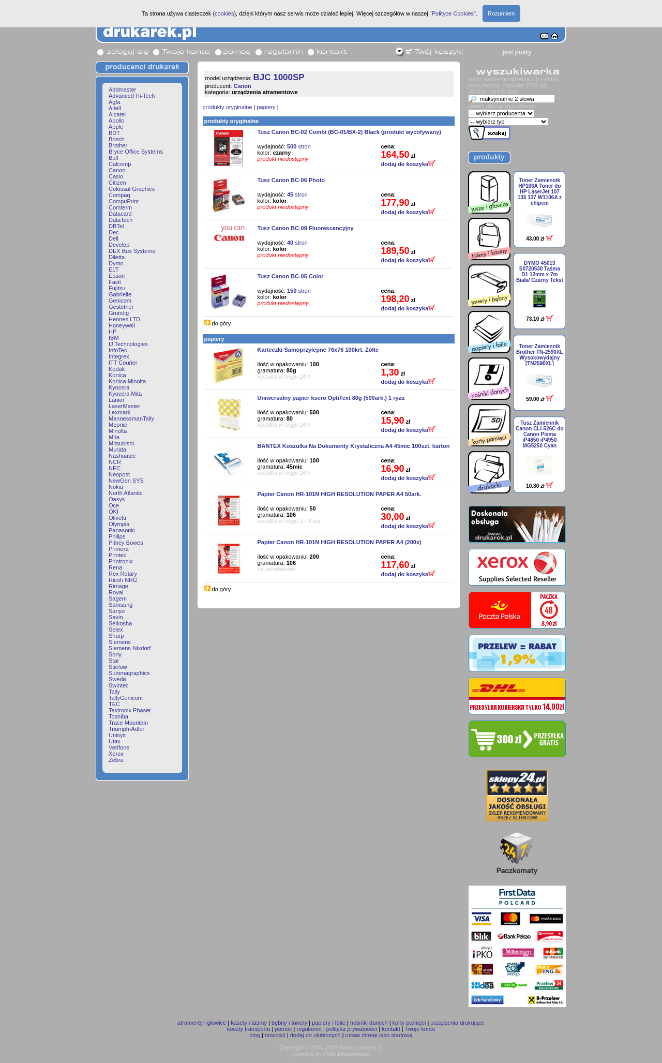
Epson (117, 276)
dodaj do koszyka (408, 164)
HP (112, 331)
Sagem (118, 598)
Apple (116, 127)
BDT (114, 133)
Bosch (117, 139)
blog (254, 1035)
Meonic (118, 425)
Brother (118, 145)
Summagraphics (129, 673)
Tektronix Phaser (130, 710)
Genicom (120, 300)
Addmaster (122, 89)
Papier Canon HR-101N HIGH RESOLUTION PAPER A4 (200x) (340, 542)
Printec (117, 555)
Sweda (117, 679)
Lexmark (119, 412)
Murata (117, 449)
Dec (114, 232)
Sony (115, 654)
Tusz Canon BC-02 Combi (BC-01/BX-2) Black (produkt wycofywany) (350, 132)
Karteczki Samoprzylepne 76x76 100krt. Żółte (318, 350)
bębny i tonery (289, 1023)
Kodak (117, 369)
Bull (113, 158)
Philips (117, 536)
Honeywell (122, 325)
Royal (116, 592)
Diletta (117, 257)
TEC (114, 704)
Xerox (116, 754)
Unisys (117, 735)
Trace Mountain (128, 723)
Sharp (116, 636)
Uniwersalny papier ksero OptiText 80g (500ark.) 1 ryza (331, 398)
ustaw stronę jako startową (379, 1035)
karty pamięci (409, 1023)
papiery (266, 107)
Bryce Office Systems (136, 151)
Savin (116, 617)
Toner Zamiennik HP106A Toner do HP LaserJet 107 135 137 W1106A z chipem (540, 191)
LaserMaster (124, 406)
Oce (114, 505)
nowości (275, 1035)
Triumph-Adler (126, 729)
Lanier (117, 400)
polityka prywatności (351, 1029)
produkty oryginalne (227, 107)
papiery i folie (328, 1023)
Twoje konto (420, 1029)
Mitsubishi (121, 443)
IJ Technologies (128, 344)
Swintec (119, 685)
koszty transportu (248, 1029)
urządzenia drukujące (457, 1023)
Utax (115, 741)
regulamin (309, 1029)
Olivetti (117, 518)
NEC (115, 468)
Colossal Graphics (132, 189)
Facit (115, 282)
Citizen (117, 182)
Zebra (116, 760)
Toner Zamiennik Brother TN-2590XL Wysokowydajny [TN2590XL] (539, 354)
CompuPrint (124, 201)
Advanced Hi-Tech (132, 96)
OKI (113, 511)
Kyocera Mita (125, 394)
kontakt (391, 1029)
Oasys (117, 499)
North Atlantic (125, 493)
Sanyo (117, 611)
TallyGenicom (126, 698)
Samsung (120, 605)
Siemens (120, 642)
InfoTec (118, 350)
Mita (114, 437)
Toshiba (118, 716)
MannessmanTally (131, 418)
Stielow (118, 667)
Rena (115, 567)
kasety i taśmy (249, 1023)
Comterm (120, 207)
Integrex (119, 356)
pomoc (283, 1029)
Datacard (120, 214)
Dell (113, 238)
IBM (114, 338)
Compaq (119, 195)
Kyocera (119, 387)
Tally (114, 691)
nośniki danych (369, 1023)
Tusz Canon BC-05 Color (291, 276)
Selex (116, 629)
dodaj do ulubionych (315, 1035)
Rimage (118, 586)
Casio (116, 176)
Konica (117, 375)
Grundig (119, 313)
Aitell (115, 108)
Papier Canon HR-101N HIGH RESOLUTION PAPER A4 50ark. (340, 494)
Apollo (117, 120)
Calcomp (120, 164)
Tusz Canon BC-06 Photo (291, 180)
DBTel (116, 226)
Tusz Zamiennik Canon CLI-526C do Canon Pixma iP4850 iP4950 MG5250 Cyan (539, 434)
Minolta (118, 431)
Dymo (116, 263)
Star (114, 660)
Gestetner (121, 307)
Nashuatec (122, 456)
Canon (117, 170)
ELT (113, 269)
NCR (115, 462)
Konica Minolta (127, 381)
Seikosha (120, 623)
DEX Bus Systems (132, 251)
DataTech (120, 220)
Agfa (115, 102)
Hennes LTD (124, 319)
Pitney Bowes (126, 543)
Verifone (119, 747)
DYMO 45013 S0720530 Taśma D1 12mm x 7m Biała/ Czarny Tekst (539, 271)
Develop (119, 245)
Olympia (119, 524)
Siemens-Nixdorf (130, 648)
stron (299, 146)
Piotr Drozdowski (346, 1054)
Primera (119, 549)
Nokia (116, 487)
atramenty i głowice (201, 1023)
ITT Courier (123, 363)
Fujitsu (117, 288)
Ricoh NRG (123, 580)
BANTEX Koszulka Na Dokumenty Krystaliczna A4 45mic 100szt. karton (354, 446)
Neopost (119, 474)
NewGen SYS (126, 480)
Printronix (120, 561)
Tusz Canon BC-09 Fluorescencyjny (306, 228)
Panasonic (122, 530)
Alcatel (117, 114)
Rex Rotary (123, 574)
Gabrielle (120, 294)
